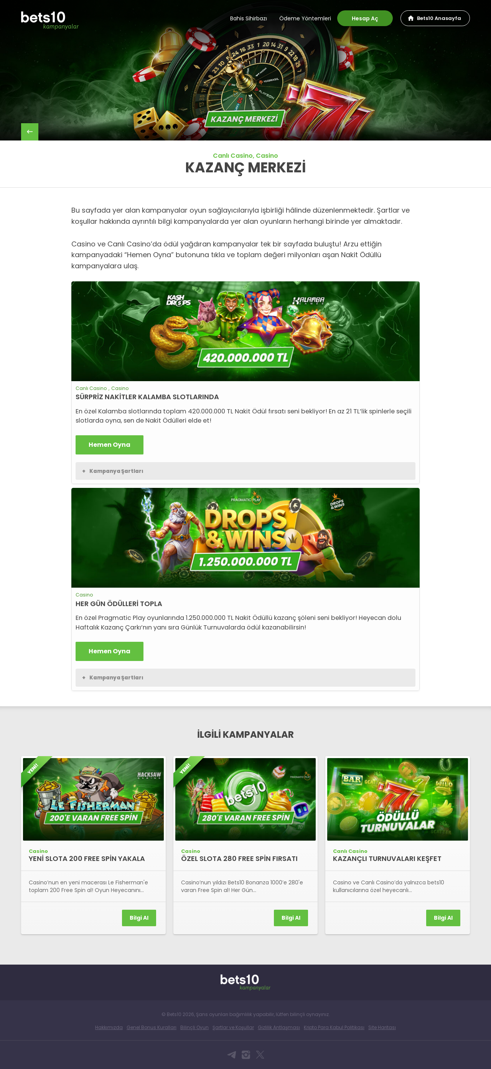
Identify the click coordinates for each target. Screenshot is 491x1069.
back (29, 131)
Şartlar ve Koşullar (233, 1027)
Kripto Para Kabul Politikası (334, 1027)
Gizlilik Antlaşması (279, 1027)
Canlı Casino (233, 155)
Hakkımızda (109, 1027)
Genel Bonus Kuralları (151, 1027)
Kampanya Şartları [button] (112, 471)
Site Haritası (382, 1027)
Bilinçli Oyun (194, 1027)
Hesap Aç (365, 18)
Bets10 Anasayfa (439, 18)
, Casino (265, 155)
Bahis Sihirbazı (248, 18)
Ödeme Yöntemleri (305, 18)
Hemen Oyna (109, 444)
